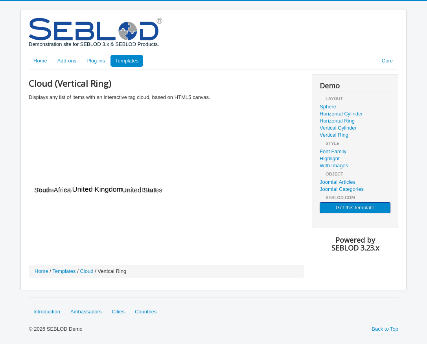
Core (387, 61)
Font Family (333, 151)
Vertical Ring (334, 135)
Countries (146, 312)
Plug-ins (96, 61)
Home (40, 61)
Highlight (330, 158)
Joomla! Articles (337, 182)
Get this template (355, 207)
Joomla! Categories (342, 189)
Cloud (86, 271)
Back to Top (385, 329)
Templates (126, 61)
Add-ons (66, 61)
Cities (118, 312)
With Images (334, 165)
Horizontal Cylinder (341, 114)
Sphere (328, 107)
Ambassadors (85, 312)
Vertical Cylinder (338, 128)
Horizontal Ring (337, 121)
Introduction (46, 312)
